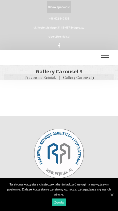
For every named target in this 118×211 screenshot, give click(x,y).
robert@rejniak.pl (59, 36)
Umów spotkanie (59, 7)
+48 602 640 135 (59, 18)
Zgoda (59, 202)
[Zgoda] (111, 194)
